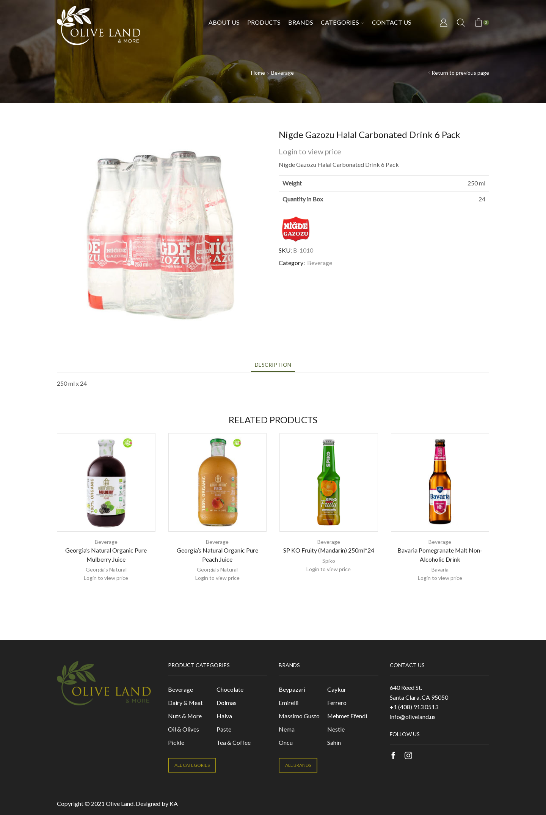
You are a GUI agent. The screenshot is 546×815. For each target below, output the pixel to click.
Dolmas (227, 702)
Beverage (282, 72)
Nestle (336, 729)
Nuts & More (185, 715)
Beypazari (292, 689)
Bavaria (440, 569)
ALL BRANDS (298, 765)
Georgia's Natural (106, 569)
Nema (287, 729)
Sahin (334, 742)
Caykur (336, 689)
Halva (224, 715)
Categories (342, 22)
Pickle (176, 742)
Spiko (328, 560)
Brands (300, 22)
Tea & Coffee (234, 742)
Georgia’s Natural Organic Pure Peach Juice (217, 554)
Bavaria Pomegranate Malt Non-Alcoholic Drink (439, 554)
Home (258, 72)
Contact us (391, 22)
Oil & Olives (183, 729)
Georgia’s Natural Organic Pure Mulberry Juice (106, 554)
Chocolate (230, 689)
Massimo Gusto (299, 715)
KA (173, 803)
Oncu (286, 742)
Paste (224, 729)
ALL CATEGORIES (192, 765)
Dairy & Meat (185, 702)
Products (264, 22)
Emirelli (288, 702)
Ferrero (337, 702)
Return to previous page (460, 72)
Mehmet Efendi (347, 715)
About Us (224, 22)
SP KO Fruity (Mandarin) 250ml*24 (328, 550)
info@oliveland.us (413, 716)
